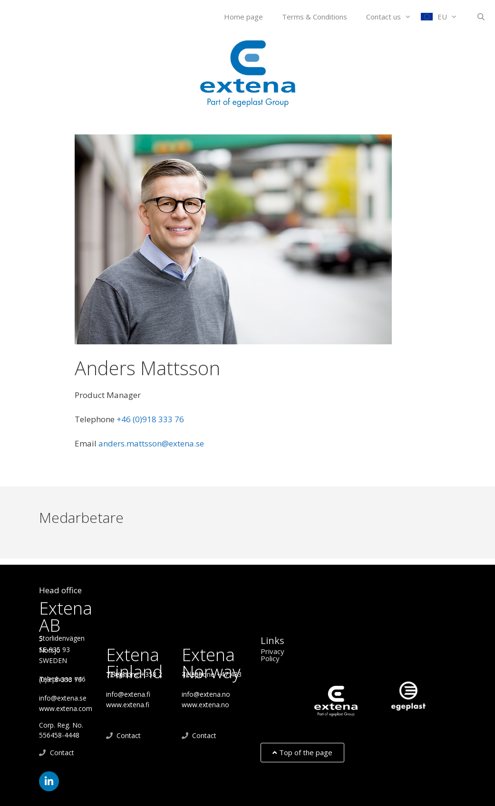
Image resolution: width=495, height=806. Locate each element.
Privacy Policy (272, 654)
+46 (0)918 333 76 (169, 419)
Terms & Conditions (314, 16)
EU (452, 16)
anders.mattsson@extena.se (151, 443)
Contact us (393, 16)
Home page (243, 16)
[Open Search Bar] (481, 16)
